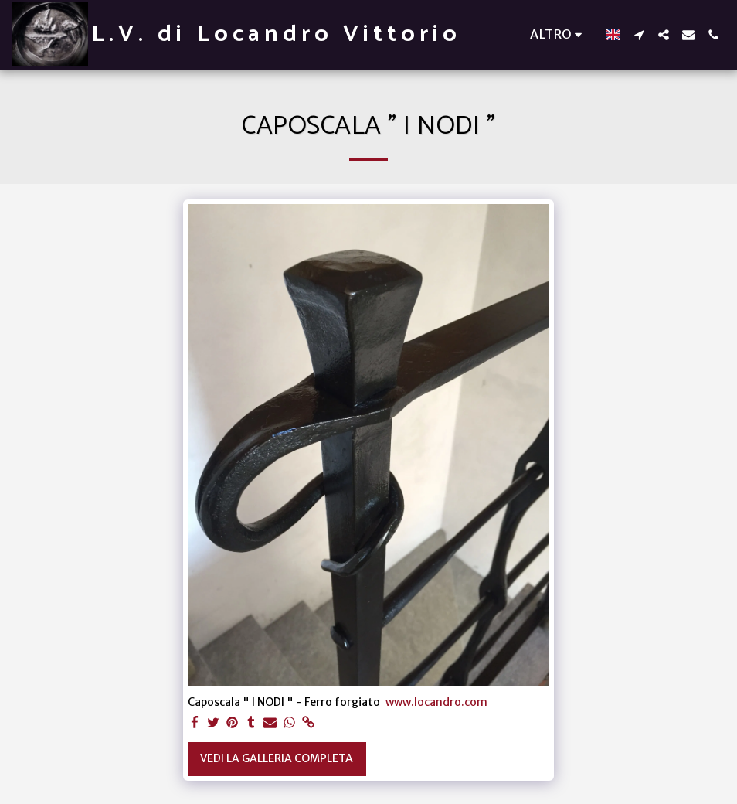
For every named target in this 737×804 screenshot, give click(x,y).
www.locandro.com (436, 702)
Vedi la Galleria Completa (276, 758)
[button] (638, 35)
